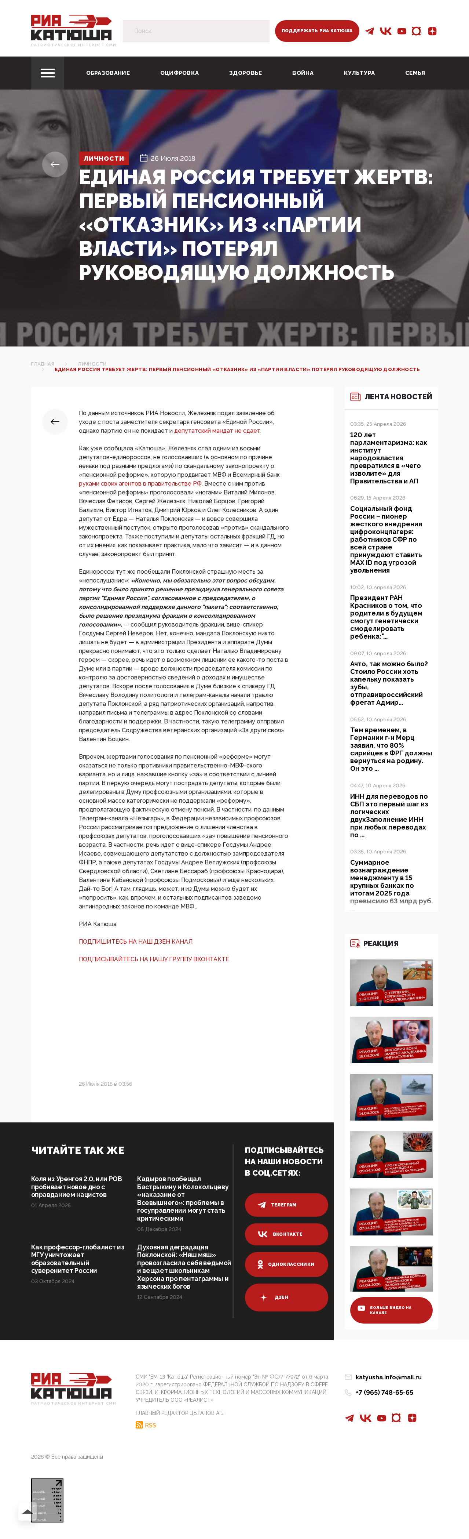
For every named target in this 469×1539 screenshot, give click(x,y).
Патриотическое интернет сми (74, 45)
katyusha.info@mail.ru (389, 1380)
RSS (150, 1427)
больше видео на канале (385, 1312)
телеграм (277, 1205)
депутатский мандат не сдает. (217, 430)
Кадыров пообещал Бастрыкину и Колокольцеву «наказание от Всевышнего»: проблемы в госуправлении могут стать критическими (183, 1199)
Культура (359, 73)
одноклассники (286, 1264)
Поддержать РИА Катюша (317, 30)
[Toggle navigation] (47, 73)
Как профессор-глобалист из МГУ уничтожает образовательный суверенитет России (75, 1260)
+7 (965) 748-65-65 (384, 1395)
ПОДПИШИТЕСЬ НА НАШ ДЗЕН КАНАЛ (136, 941)
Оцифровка (179, 73)
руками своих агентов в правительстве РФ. (141, 483)
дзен (273, 1297)
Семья (415, 73)
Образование (108, 73)
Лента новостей (384, 401)
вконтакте (280, 1234)
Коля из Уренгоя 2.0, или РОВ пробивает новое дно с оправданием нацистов (78, 1187)
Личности (106, 158)
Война (303, 73)
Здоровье (245, 73)
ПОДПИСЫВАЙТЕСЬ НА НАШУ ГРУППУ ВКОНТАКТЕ (154, 959)
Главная (43, 364)
